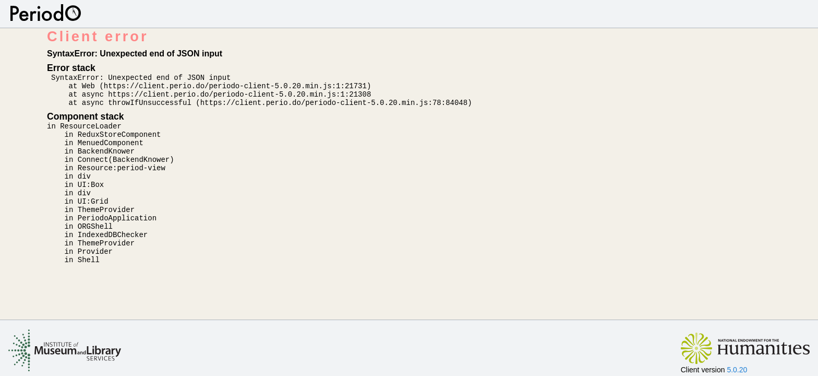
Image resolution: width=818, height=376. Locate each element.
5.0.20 (737, 370)
